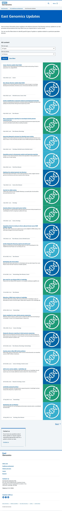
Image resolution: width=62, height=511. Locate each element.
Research (4, 474)
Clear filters (12, 58)
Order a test (5, 463)
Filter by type (4, 46)
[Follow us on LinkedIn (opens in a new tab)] (6, 497)
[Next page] (46, 424)
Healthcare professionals (8, 466)
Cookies (31, 503)
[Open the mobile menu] (55, 3)
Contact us (6, 442)
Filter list (4, 58)
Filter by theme (5, 51)
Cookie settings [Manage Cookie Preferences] (37, 503)
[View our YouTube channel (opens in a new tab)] (3, 497)
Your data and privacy (24, 503)
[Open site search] (48, 3)
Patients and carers (6, 468)
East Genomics (4, 8)
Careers (4, 471)
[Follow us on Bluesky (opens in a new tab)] (8, 497)
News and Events (5, 503)
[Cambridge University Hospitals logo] (7, 3)
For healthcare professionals (16, 8)
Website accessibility (14, 503)
